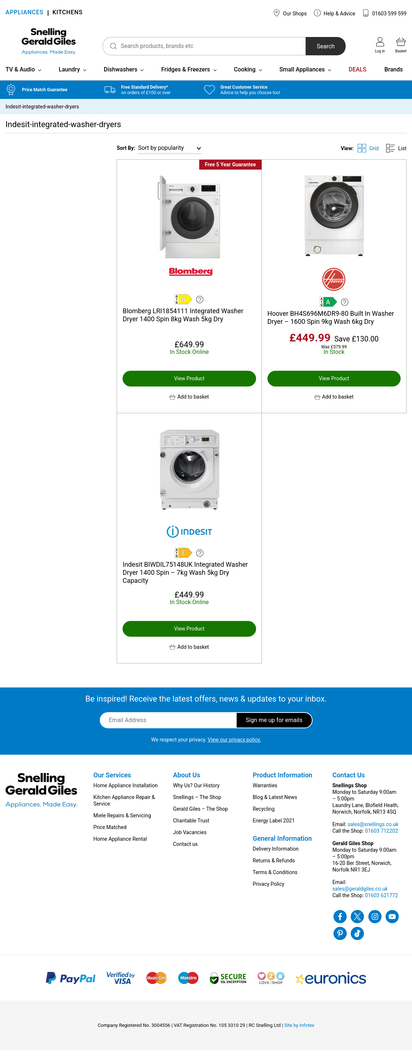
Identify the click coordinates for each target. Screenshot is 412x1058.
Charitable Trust (191, 828)
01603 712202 (381, 838)
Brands (393, 77)
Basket (400, 45)
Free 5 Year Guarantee (230, 172)
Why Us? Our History (196, 793)
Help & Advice (335, 12)
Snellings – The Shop (197, 805)
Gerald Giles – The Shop (200, 817)
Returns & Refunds (274, 868)
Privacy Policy (268, 892)
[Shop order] (170, 156)
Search (320, 46)
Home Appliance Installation (126, 793)
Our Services (112, 783)
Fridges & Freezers (185, 77)
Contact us (185, 852)
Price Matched (110, 835)
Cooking (245, 77)
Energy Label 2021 (274, 828)
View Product (189, 386)
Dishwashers (121, 77)
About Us (186, 783)
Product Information (283, 783)
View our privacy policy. (234, 747)
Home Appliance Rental (120, 847)
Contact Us (348, 783)
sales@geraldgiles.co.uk (360, 896)
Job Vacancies (190, 840)
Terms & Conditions (275, 880)
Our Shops (290, 12)
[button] (189, 405)
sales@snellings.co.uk (372, 832)
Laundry (69, 77)
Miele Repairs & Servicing (122, 823)
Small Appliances (302, 77)
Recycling (264, 817)
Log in (380, 45)
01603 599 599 (384, 12)
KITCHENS (67, 13)
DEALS (357, 77)
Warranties (265, 793)
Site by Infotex (299, 1033)
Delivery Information (276, 856)
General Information (282, 846)
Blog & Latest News (275, 805)
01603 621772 (381, 903)
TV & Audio (20, 77)
